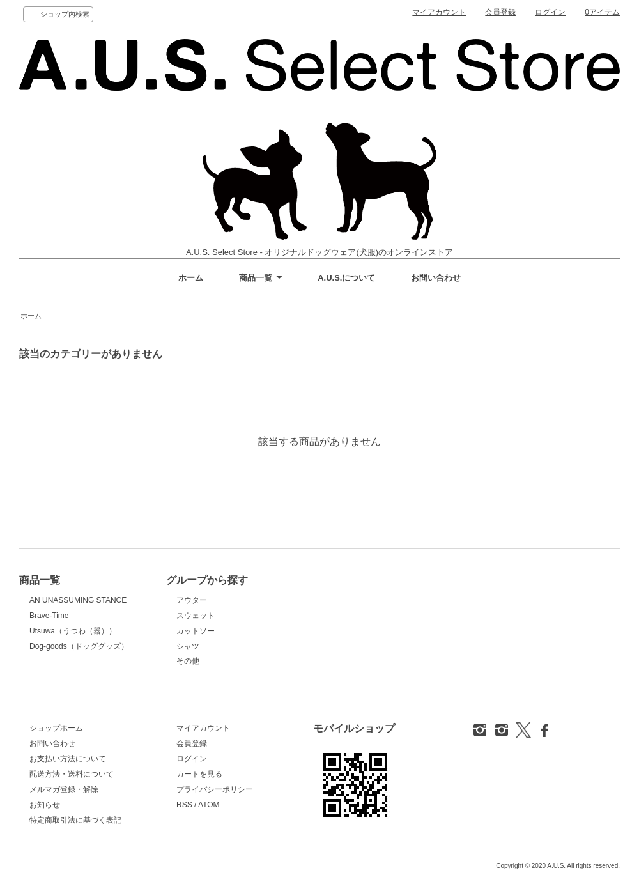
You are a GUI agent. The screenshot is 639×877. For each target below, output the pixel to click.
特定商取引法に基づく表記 (75, 820)
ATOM (209, 804)
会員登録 (500, 12)
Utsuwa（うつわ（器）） (72, 630)
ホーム (190, 278)
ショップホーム (56, 728)
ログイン (550, 12)
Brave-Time (48, 615)
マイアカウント (439, 12)
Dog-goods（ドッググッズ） (78, 646)
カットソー (195, 630)
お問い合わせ (436, 278)
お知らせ (44, 804)
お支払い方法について (67, 758)
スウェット (195, 615)
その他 (187, 660)
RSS (184, 804)
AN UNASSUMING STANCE (78, 600)
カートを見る (199, 774)
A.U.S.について (346, 278)
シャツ (187, 646)
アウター (191, 600)
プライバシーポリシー (214, 789)
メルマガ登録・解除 (63, 789)
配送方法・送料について (71, 774)
